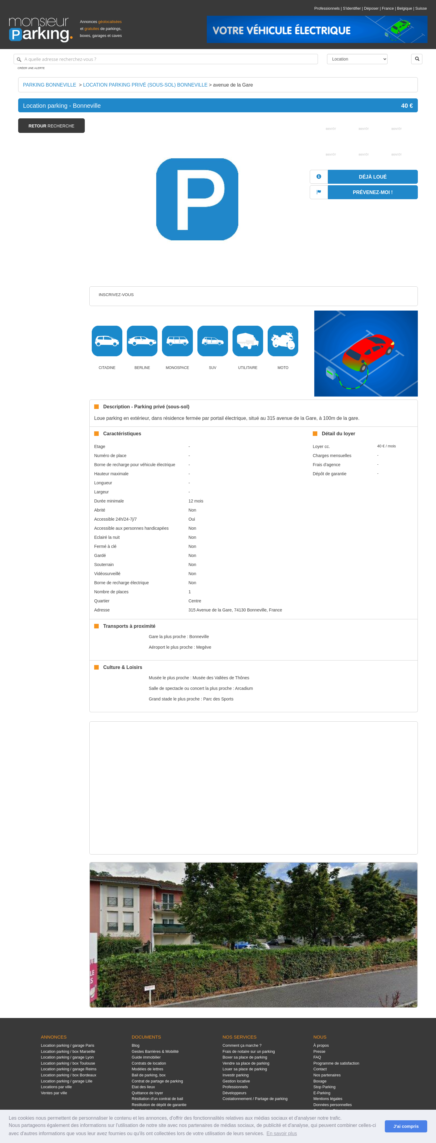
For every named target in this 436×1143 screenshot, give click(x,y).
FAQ (317, 1057)
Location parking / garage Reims (69, 1069)
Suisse (421, 8)
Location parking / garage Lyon (67, 1057)
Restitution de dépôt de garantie (159, 1104)
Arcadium (244, 688)
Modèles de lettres (147, 1069)
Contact (320, 1069)
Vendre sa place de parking (246, 1063)
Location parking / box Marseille (68, 1051)
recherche (51, 126)
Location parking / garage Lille (66, 1081)
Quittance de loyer (147, 1093)
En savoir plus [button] (281, 1133)
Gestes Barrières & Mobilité (155, 1051)
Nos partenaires (327, 1075)
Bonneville (199, 636)
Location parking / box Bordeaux (68, 1075)
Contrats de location (149, 1063)
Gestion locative (236, 1081)
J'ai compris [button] (405, 1126)
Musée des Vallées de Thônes (221, 677)
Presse (319, 1051)
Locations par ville (56, 1087)
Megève (203, 647)
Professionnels (327, 8)
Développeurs (234, 1093)
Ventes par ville (54, 1093)
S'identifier (352, 8)
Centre (194, 600)
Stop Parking (324, 1087)
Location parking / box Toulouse (68, 1063)
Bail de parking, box (149, 1075)
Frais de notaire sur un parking (249, 1051)
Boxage (319, 1081)
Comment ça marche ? (242, 1045)
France (388, 8)
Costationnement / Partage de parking (255, 1098)
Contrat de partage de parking (157, 1081)
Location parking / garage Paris (67, 1045)
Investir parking (236, 1075)
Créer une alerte (31, 68)
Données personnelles (332, 1104)
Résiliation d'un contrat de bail (157, 1098)
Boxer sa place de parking (245, 1057)
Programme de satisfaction (336, 1063)
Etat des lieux (143, 1087)
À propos (321, 1045)
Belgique (404, 8)
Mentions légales (327, 1098)
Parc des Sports (218, 699)
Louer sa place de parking (245, 1069)
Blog (136, 1045)
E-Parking (321, 1093)
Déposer (371, 8)
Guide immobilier (146, 1057)
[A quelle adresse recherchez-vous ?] (166, 59)
